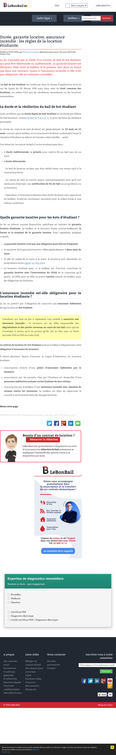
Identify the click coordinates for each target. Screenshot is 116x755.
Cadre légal (44, 18)
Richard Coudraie (31, 52)
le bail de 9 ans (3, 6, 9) (40, 118)
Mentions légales (12, 682)
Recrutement (32, 686)
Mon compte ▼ (79, 5)
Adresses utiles (33, 678)
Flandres (14, 602)
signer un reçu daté (34, 263)
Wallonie (14, 598)
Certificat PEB (17, 612)
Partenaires (9, 668)
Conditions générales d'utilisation (10, 675)
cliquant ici (36, 750)
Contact (51, 668)
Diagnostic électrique (21, 616)
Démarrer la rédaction (44, 439)
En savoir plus (6, 752)
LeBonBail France (12, 693)
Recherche (30, 689)
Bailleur (74, 18)
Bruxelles (14, 594)
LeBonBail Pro (103, 5)
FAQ (57, 5)
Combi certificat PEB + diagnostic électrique (33, 620)
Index (28, 675)
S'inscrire (30, 682)
